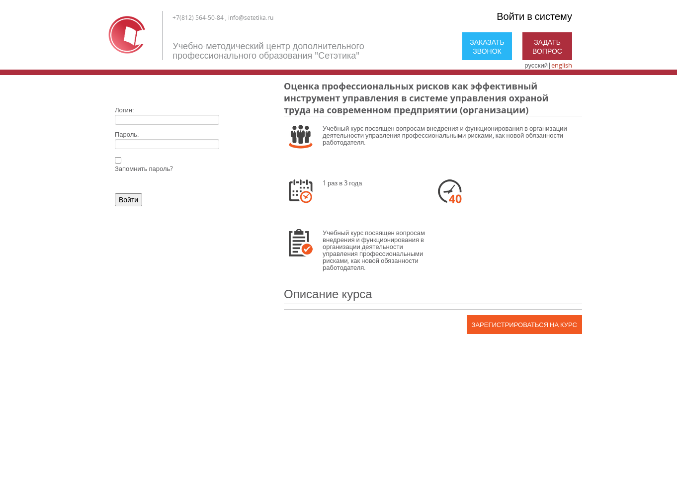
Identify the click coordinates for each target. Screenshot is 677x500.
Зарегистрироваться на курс (524, 324)
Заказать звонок (487, 46)
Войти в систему (534, 16)
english (561, 65)
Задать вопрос (547, 46)
